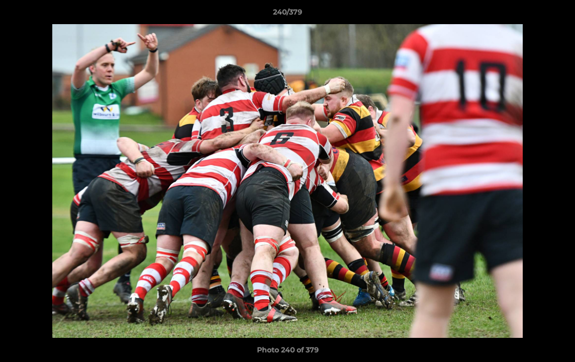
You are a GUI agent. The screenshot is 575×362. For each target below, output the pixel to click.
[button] (557, 14)
